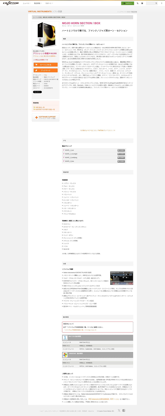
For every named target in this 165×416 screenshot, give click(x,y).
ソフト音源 (126, 12)
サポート (49, 3)
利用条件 (84, 411)
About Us (91, 411)
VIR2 (45, 75)
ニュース (26, 3)
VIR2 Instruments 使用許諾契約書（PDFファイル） (104, 399)
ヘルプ (41, 411)
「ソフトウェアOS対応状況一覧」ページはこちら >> (79, 330)
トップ (119, 12)
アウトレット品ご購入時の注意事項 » (44, 56)
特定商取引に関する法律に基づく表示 (70, 411)
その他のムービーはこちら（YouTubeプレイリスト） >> (97, 130)
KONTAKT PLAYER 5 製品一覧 (45, 109)
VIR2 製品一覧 (40, 107)
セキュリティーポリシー (51, 411)
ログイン (128, 3)
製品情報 (38, 3)
